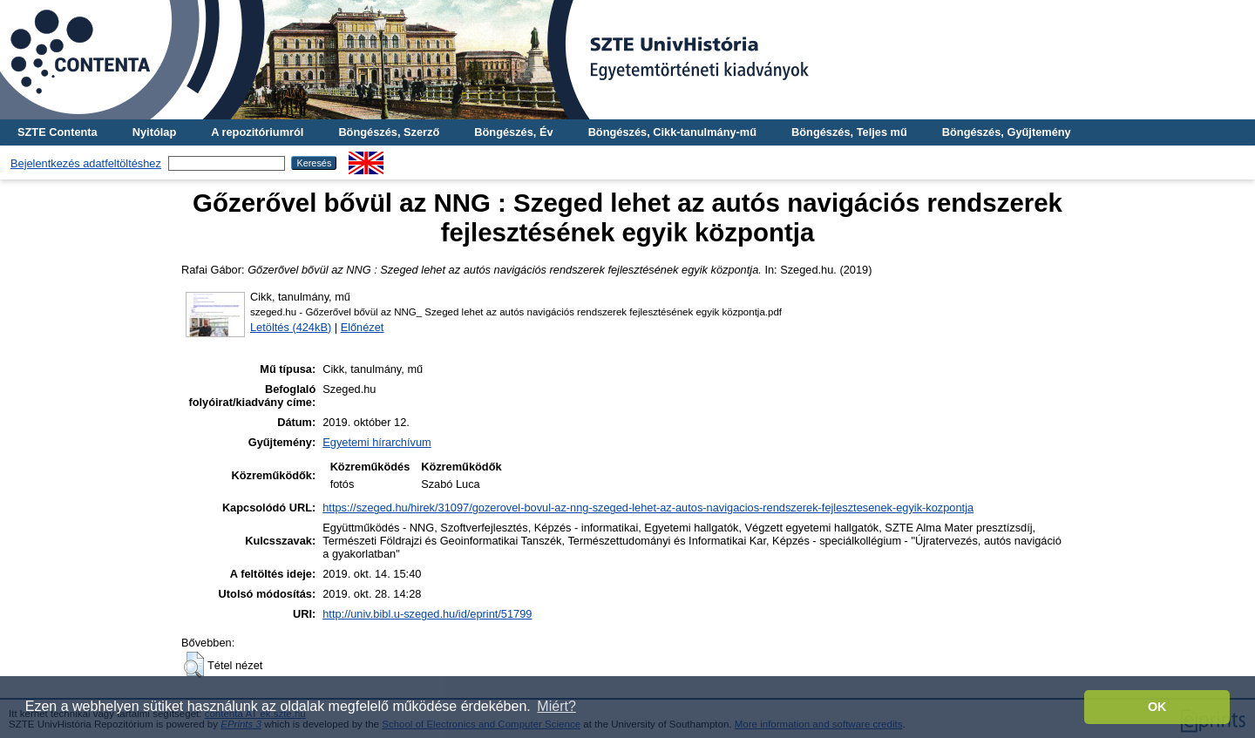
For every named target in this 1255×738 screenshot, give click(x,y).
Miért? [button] (556, 706)
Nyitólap (154, 132)
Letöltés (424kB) (290, 327)
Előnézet (362, 327)
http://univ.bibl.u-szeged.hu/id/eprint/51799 (427, 613)
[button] (194, 665)
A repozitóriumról (257, 132)
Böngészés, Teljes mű (849, 132)
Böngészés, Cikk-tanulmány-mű (672, 132)
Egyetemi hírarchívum (376, 442)
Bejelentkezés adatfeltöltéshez (85, 163)
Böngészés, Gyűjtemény (1006, 132)
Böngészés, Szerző (388, 132)
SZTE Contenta (57, 132)
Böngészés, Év (513, 132)
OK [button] (1157, 707)
